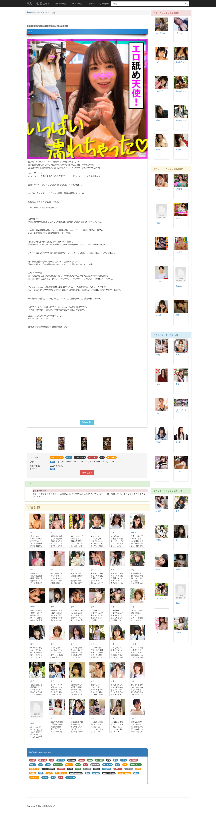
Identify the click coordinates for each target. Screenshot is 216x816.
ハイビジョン (43, 12)
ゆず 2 (32, 533)
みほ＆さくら (161, 598)
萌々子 (178, 150)
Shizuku (179, 286)
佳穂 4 (178, 569)
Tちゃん (179, 33)
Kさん (178, 218)
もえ (158, 252)
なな (158, 62)
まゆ (158, 189)
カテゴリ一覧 (60, 3)
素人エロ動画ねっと (38, 3)
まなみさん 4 (181, 91)
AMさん (159, 355)
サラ (158, 632)
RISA (178, 603)
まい (177, 540)
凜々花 (178, 442)
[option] (41, 443)
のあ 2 (158, 315)
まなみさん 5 (181, 62)
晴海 (158, 150)
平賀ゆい (159, 540)
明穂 (158, 120)
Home (31, 12)
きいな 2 (159, 91)
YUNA (158, 442)
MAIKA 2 (179, 189)
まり (177, 511)
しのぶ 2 (159, 281)
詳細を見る (87, 422)
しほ (158, 384)
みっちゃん (160, 33)
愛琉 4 (178, 315)
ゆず (52, 533)
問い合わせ (104, 3)
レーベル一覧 (76, 3)
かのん (159, 511)
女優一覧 (91, 3)
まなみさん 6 (181, 120)
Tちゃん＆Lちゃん (181, 411)
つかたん (179, 252)
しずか (159, 471)
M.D (177, 355)
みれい (178, 632)
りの (158, 223)
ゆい (158, 569)
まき (158, 413)
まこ (177, 384)
